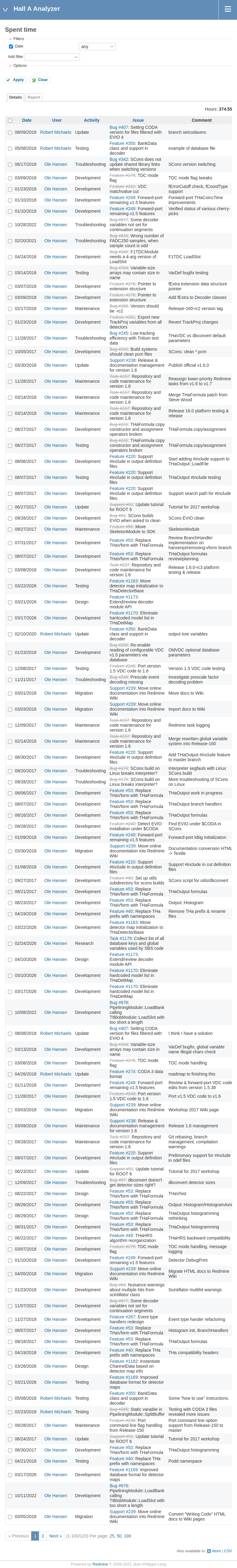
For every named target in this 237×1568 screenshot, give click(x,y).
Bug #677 (119, 219)
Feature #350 (122, 143)
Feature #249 (122, 197)
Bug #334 (119, 267)
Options (20, 65)
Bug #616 (119, 235)
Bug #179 (119, 768)
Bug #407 (119, 127)
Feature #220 (122, 456)
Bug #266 (119, 306)
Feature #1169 (124, 1377)
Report (33, 97)
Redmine (100, 1564)
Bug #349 (119, 251)
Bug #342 (119, 159)
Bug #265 (119, 1409)
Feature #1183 (124, 580)
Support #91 (121, 504)
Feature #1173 (124, 596)
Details (15, 97)
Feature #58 (121, 526)
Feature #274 (122, 1071)
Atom (216, 1551)
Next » (55, 1535)
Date (18, 46)
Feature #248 (122, 666)
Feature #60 (121, 878)
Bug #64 (118, 1284)
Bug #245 (119, 333)
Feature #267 (122, 1316)
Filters (18, 39)
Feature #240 (122, 823)
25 (112, 1535)
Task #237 (119, 376)
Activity (92, 120)
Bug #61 (118, 515)
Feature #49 (121, 1235)
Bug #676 (119, 1002)
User (57, 120)
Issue (138, 120)
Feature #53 (121, 540)
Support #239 (122, 688)
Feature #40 (121, 911)
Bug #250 (119, 645)
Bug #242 (119, 349)
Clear (43, 80)
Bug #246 (119, 677)
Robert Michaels (55, 132)
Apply (18, 80)
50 (119, 1535)
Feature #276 (122, 283)
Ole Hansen (55, 164)
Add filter (15, 57)
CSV (228, 1551)
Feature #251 (122, 317)
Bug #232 (119, 424)
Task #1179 (121, 938)
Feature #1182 (124, 1361)
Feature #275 (122, 175)
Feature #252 (122, 186)
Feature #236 (122, 1420)
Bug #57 (118, 1180)
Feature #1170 (124, 612)
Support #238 (122, 360)
